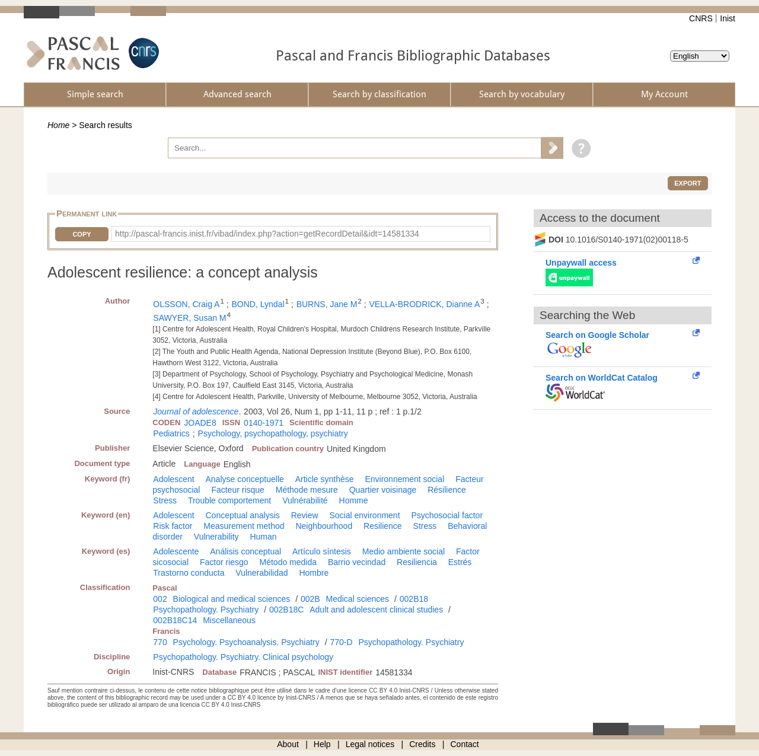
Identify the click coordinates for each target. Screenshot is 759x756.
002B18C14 (175, 620)
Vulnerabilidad (261, 573)
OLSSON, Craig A (186, 304)
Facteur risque (237, 490)
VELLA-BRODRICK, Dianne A (424, 304)
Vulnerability (216, 536)
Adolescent (173, 479)
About (288, 744)
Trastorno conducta (188, 573)
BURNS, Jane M (327, 304)
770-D (341, 642)
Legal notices (370, 744)
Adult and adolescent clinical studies (376, 609)
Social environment (364, 515)
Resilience (382, 526)
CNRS (701, 18)
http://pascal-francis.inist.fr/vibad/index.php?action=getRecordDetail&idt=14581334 (267, 233)
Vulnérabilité (305, 500)
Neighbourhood (323, 526)
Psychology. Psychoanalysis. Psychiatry (246, 642)
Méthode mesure (307, 490)
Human (263, 536)
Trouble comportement (229, 500)
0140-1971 (263, 423)
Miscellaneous (229, 620)
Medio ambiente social (403, 551)
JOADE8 (200, 423)
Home (58, 125)
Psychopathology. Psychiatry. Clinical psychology (243, 657)
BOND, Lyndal (258, 304)
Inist (727, 18)
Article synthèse (324, 479)
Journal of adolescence (195, 411)
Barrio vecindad (356, 562)
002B (310, 599)
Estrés (460, 562)
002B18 (414, 599)
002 (160, 599)
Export (687, 183)
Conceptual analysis (243, 515)
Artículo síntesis (321, 551)
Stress (165, 500)
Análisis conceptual (245, 551)
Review (304, 515)
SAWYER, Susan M (189, 318)
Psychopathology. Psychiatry (206, 609)
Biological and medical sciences (232, 599)
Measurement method (243, 526)
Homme (353, 500)
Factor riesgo (224, 562)
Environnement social (404, 479)
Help (322, 744)
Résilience (447, 490)
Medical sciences (358, 599)
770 (160, 642)
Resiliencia (417, 562)
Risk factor (172, 526)
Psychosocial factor (447, 515)
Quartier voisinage (383, 490)
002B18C (286, 609)
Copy (81, 234)
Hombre (314, 573)
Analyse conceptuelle (245, 479)
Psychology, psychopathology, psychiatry (273, 433)
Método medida (288, 562)
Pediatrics (171, 433)
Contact (465, 744)
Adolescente (176, 551)
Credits (422, 744)
